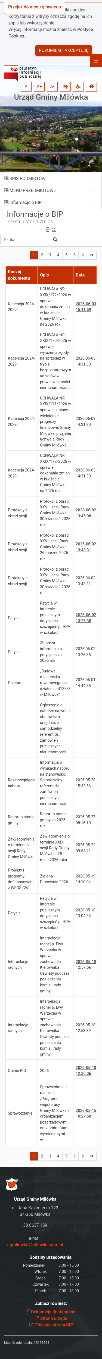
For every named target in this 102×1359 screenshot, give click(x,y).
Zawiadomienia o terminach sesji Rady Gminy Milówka (21, 848)
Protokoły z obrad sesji (17, 513)
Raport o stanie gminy (21, 820)
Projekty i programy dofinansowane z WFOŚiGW (21, 879)
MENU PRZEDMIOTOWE (33, 190)
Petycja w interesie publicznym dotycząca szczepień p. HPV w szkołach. (55, 618)
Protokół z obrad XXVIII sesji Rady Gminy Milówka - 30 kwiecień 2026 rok (55, 513)
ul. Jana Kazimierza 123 (35, 1207)
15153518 (42, 1343)
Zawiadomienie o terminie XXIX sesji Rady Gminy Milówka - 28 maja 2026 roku (55, 848)
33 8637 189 (35, 1225)
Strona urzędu (51, 1318)
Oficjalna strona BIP (51, 1324)
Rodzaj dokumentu (19, 275)
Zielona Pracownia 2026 (54, 879)
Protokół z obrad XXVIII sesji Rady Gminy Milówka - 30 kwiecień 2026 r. (55, 581)
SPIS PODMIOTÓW (28, 178)
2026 (44, 1070)
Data (80, 275)
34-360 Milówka (35, 1214)
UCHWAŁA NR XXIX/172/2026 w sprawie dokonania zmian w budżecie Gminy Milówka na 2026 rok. (55, 307)
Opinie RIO (17, 1070)
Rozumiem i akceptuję (63, 50)
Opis (44, 275)
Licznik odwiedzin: (18, 1343)
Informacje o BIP (26, 202)
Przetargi (15, 683)
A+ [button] (39, 86)
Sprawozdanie (20, 1113)
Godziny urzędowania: (50, 1257)
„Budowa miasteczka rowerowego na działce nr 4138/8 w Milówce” (55, 683)
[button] (65, 87)
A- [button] (52, 86)
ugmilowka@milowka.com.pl (35, 1244)
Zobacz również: (51, 1303)
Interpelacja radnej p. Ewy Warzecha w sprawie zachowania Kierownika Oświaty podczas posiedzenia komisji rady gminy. (55, 964)
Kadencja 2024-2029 (21, 307)
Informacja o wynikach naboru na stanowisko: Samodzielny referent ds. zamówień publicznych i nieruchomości (54, 783)
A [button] (26, 86)
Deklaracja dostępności (51, 1311)
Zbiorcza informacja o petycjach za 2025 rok (51, 652)
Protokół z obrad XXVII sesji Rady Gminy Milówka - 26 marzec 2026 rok (54, 547)
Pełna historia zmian (30, 221)
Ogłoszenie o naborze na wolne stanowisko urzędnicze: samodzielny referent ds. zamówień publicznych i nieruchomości (55, 728)
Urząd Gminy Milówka (51, 97)
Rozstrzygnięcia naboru (21, 783)
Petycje (14, 618)
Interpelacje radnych (18, 965)
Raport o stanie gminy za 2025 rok (53, 820)
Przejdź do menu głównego (34, 7)
